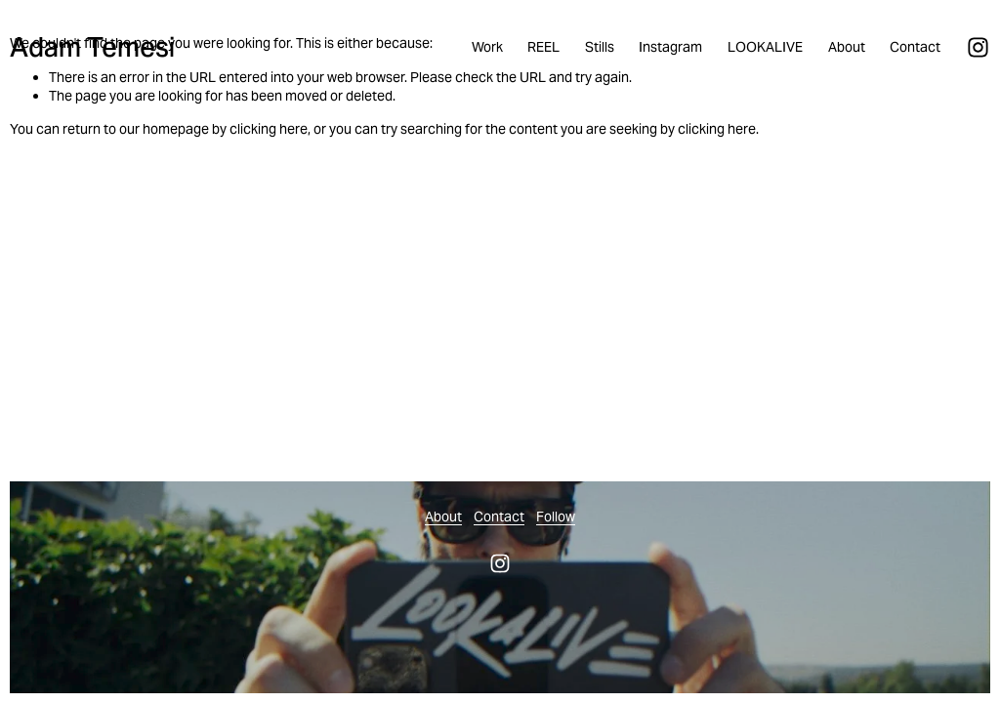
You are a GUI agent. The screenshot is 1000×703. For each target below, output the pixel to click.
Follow (555, 516)
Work (487, 47)
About (846, 47)
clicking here (268, 129)
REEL (543, 47)
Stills (599, 47)
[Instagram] (978, 47)
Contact (915, 47)
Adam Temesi (92, 47)
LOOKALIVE (765, 47)
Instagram (670, 47)
